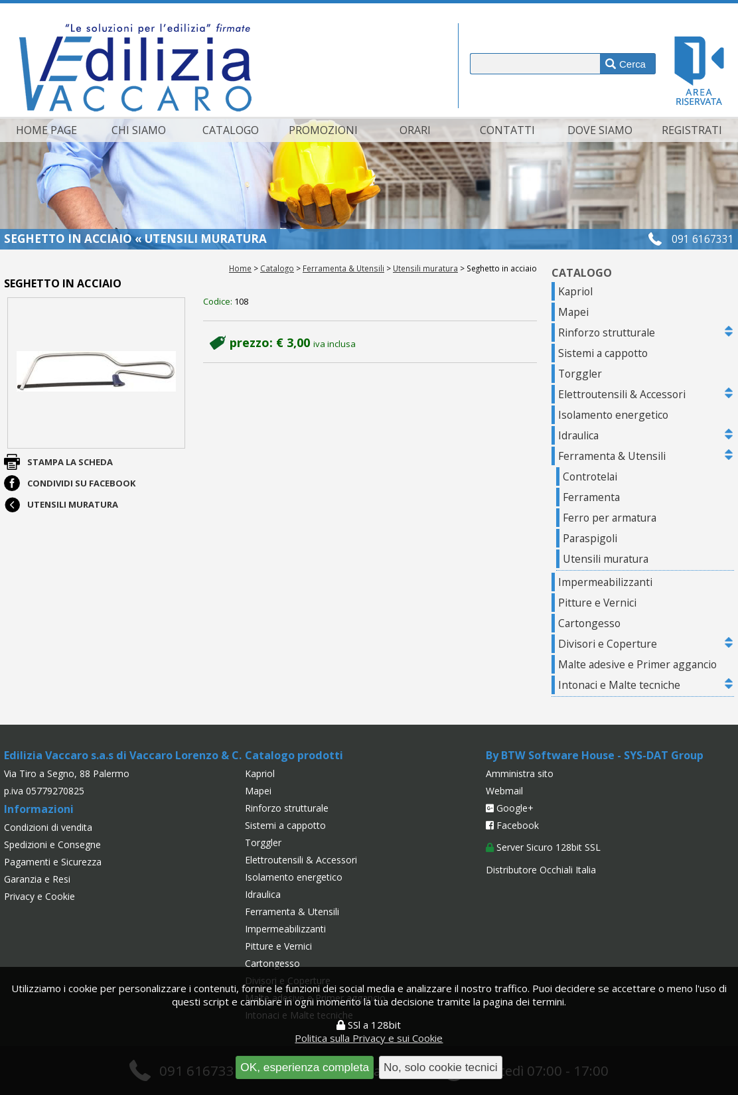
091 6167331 (703, 239)
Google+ (510, 808)
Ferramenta (591, 497)
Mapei (573, 312)
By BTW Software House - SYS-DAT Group (594, 755)
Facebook (512, 825)
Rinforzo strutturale (606, 332)
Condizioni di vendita (48, 827)
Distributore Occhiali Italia (541, 869)
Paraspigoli (590, 538)
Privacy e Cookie (39, 896)
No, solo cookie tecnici (441, 1067)
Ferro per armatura (609, 517)
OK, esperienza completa (304, 1067)
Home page (46, 130)
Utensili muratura (425, 268)
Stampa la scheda (70, 462)
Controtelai (590, 476)
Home (240, 268)
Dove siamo (599, 130)
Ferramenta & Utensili (343, 268)
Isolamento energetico (613, 414)
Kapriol (575, 291)
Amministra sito (520, 773)
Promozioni (323, 130)
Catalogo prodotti (294, 755)
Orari (415, 130)
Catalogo (230, 130)
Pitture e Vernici (597, 602)
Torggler (580, 373)
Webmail (504, 790)
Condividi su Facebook (81, 483)
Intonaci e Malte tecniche (619, 685)
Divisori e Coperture (607, 643)
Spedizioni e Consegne (52, 844)
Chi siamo (138, 130)
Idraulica (578, 435)
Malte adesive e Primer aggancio (637, 664)
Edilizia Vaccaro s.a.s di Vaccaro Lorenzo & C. (123, 755)
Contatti (507, 130)
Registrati (692, 130)
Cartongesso (589, 623)
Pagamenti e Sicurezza (53, 861)
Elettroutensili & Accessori (622, 394)
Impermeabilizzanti (605, 582)
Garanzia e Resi (37, 879)
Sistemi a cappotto (603, 353)
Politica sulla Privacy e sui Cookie (369, 1038)
